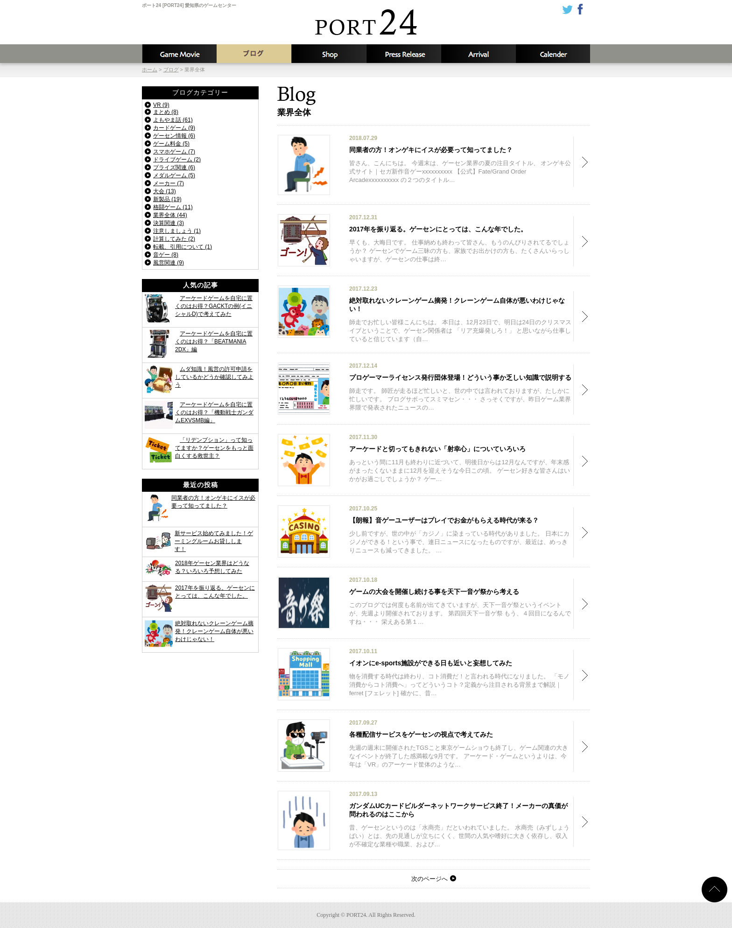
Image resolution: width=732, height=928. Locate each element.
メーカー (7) (168, 183)
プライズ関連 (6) (174, 167)
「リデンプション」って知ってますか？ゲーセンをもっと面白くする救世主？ (214, 448)
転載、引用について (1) (182, 247)
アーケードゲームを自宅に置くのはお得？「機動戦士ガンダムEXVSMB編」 (214, 412)
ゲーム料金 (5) (171, 143)
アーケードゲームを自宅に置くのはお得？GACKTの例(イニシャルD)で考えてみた (214, 306)
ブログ (254, 53)
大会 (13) (164, 191)
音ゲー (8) (165, 254)
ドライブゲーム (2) (177, 159)
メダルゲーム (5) (174, 175)
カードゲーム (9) (174, 128)
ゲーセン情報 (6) (174, 136)
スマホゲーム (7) (174, 151)
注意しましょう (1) (177, 231)
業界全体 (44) (170, 215)
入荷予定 (478, 53)
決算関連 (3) (168, 223)
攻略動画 (179, 53)
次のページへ (429, 878)
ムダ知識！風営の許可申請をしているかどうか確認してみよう (214, 377)
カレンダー (552, 53)
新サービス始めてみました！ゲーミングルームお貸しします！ (214, 541)
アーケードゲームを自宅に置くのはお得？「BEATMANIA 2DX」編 (214, 341)
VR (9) (161, 105)
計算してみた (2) (174, 239)
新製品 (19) (167, 199)
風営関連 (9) (168, 262)
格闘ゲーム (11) (173, 207)
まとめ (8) (165, 112)
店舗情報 (328, 53)
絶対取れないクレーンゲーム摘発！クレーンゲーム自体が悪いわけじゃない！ (214, 631)
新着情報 (403, 53)
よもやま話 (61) (173, 120)
